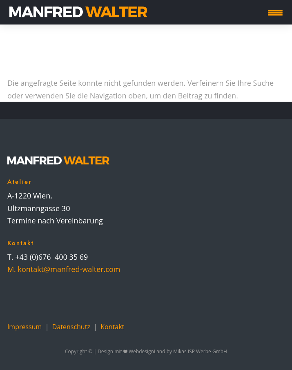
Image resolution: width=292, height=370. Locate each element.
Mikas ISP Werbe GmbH (200, 351)
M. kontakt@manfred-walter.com (63, 269)
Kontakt (112, 326)
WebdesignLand (148, 351)
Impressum (24, 326)
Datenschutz (71, 326)
